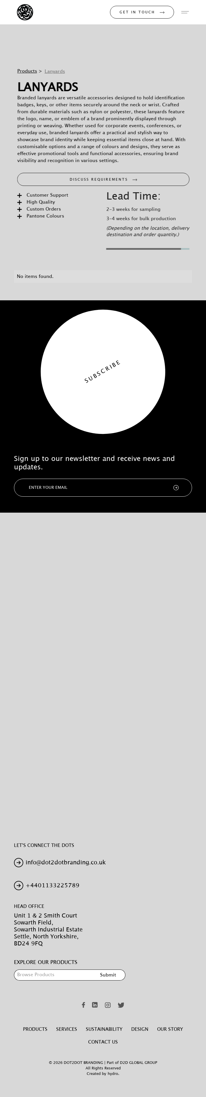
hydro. (113, 1074)
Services (66, 1029)
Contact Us (103, 1042)
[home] (23, 12)
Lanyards (58, 71)
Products (30, 71)
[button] (185, 12)
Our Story (170, 1029)
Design (139, 1029)
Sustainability (104, 1029)
